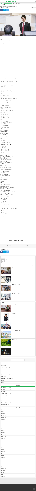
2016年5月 (3, 457)
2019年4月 (3, 411)
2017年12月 (4, 434)
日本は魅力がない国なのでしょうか (7, 404)
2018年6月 (3, 423)
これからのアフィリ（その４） (7, 389)
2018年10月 (4, 417)
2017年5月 (3, 447)
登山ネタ (3, 382)
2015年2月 (3, 472)
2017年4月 (3, 449)
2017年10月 (4, 438)
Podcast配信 (4, 365)
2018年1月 (3, 432)
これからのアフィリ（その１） (7, 395)
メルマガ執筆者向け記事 (6, 374)
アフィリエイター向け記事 (6, 367)
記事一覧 (33, 265)
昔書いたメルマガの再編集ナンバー (7, 378)
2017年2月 (3, 453)
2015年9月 (3, 470)
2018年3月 (3, 428)
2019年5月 (3, 409)
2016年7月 (3, 455)
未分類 (3, 380)
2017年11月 (4, 436)
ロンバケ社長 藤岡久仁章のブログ (9, 1)
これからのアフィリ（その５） (7, 387)
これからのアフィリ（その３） (7, 391)
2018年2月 (3, 430)
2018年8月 (3, 421)
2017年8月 (3, 442)
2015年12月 (4, 466)
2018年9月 (3, 419)
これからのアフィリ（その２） (7, 393)
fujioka (16, 6)
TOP (1, 3)
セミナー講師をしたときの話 (6, 402)
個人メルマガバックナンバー (8, 3)
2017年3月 (3, 451)
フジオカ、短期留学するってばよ (7, 400)
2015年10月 (4, 468)
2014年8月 (3, 476)
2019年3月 (3, 413)
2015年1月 (3, 474)
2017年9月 (3, 440)
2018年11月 (4, 415)
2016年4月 (3, 459)
